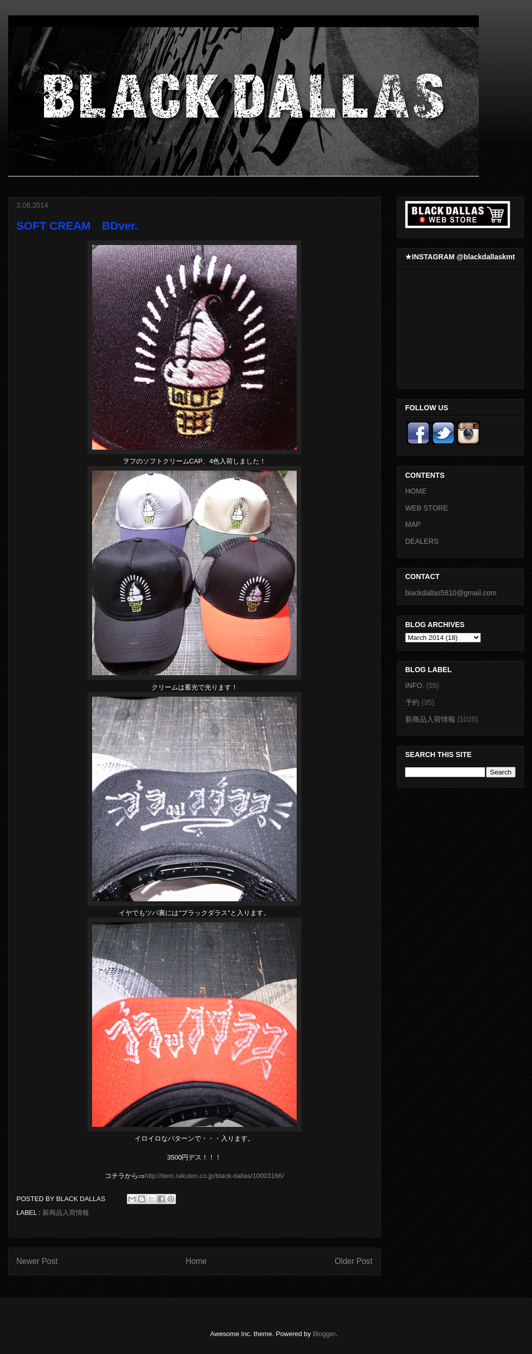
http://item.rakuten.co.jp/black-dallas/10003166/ (214, 1176)
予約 (412, 702)
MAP (412, 524)
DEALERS (421, 541)
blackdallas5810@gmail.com (450, 593)
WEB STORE (426, 508)
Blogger (324, 1334)
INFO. (414, 685)
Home (196, 1261)
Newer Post (37, 1261)
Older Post (353, 1261)
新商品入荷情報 (65, 1212)
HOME (416, 491)
